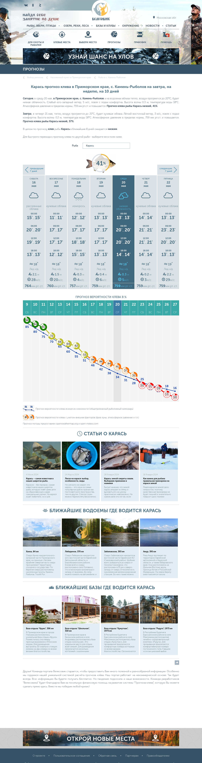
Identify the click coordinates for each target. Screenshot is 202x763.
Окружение (130, 25)
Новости (153, 25)
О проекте (39, 755)
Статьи (171, 25)
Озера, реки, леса (76, 25)
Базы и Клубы (106, 25)
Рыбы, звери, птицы (41, 25)
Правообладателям (158, 755)
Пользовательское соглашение (71, 755)
